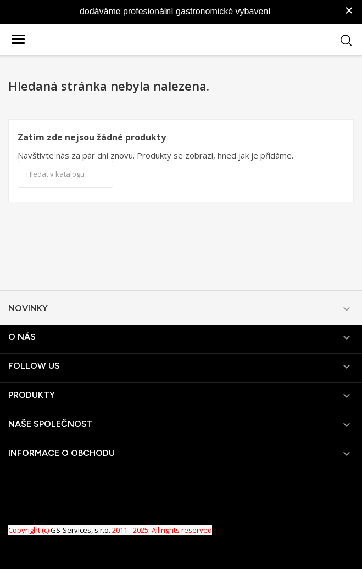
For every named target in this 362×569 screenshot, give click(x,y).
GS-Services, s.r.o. (80, 530)
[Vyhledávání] (65, 174)
